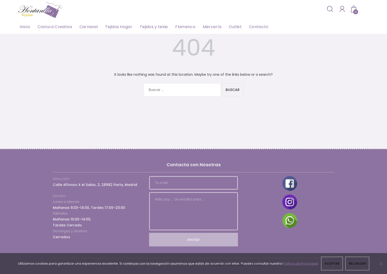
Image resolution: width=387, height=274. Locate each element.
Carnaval (88, 27)
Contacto (258, 27)
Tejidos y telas (154, 27)
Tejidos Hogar (118, 27)
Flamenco (185, 27)
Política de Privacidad (300, 263)
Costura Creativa (55, 27)
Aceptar (332, 263)
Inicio (25, 27)
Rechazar (357, 263)
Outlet (235, 27)
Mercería (212, 27)
